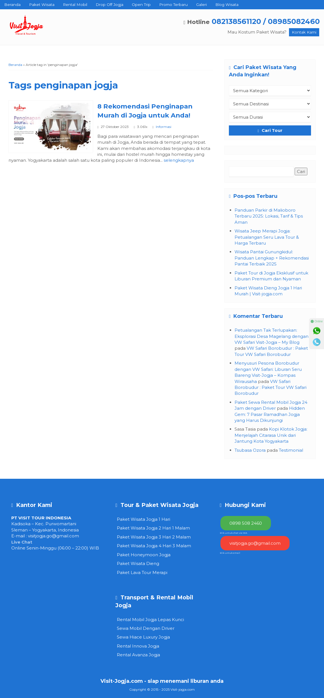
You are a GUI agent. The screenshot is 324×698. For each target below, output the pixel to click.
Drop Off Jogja (109, 4)
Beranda (12, 4)
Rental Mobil (75, 4)
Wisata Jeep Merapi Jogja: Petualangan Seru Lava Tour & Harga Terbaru (267, 237)
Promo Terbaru (173, 4)
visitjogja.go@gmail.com (53, 536)
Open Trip (141, 4)
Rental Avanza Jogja (138, 654)
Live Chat (21, 542)
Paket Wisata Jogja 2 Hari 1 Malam (153, 528)
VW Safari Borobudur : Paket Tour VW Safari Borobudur (271, 387)
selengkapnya (179, 160)
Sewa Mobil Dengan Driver (145, 628)
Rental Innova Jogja (138, 646)
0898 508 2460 (245, 523)
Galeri (201, 4)
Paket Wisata (41, 4)
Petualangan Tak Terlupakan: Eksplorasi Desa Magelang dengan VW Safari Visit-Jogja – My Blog (271, 336)
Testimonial (291, 450)
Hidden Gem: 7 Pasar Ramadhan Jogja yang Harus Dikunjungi (270, 414)
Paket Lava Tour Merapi (142, 572)
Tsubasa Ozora (250, 450)
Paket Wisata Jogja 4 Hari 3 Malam (154, 545)
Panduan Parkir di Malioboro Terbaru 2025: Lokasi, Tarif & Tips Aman (269, 216)
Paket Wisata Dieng (138, 563)
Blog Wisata (226, 4)
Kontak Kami (304, 32)
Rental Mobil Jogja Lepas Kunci (150, 619)
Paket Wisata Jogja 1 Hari (143, 519)
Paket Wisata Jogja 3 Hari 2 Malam (154, 537)
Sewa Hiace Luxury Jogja (143, 637)
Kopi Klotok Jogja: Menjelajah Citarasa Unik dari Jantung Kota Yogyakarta (271, 435)
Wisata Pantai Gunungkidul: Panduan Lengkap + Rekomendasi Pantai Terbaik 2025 (272, 258)
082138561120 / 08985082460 (266, 21)
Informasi (163, 127)
